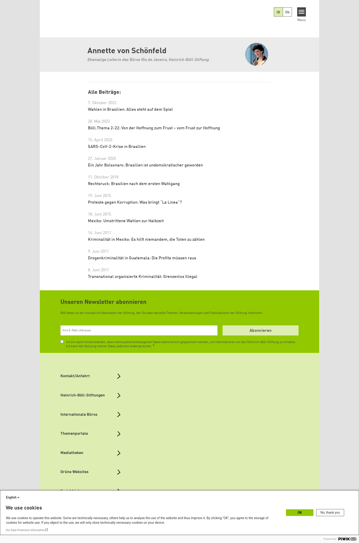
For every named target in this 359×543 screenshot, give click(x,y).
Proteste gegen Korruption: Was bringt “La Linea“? (135, 202)
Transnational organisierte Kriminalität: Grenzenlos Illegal (142, 277)
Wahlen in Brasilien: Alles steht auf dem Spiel (130, 110)
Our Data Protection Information (25, 530)
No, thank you (330, 512)
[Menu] (301, 12)
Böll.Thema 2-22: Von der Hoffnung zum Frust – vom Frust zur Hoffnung (154, 128)
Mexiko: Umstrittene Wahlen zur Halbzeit (126, 221)
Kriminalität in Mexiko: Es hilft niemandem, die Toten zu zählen (146, 240)
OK (300, 512)
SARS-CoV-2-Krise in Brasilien (117, 147)
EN (287, 12)
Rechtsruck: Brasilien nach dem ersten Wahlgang (134, 184)
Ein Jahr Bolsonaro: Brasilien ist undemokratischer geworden (145, 165)
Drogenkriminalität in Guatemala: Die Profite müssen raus (142, 258)
